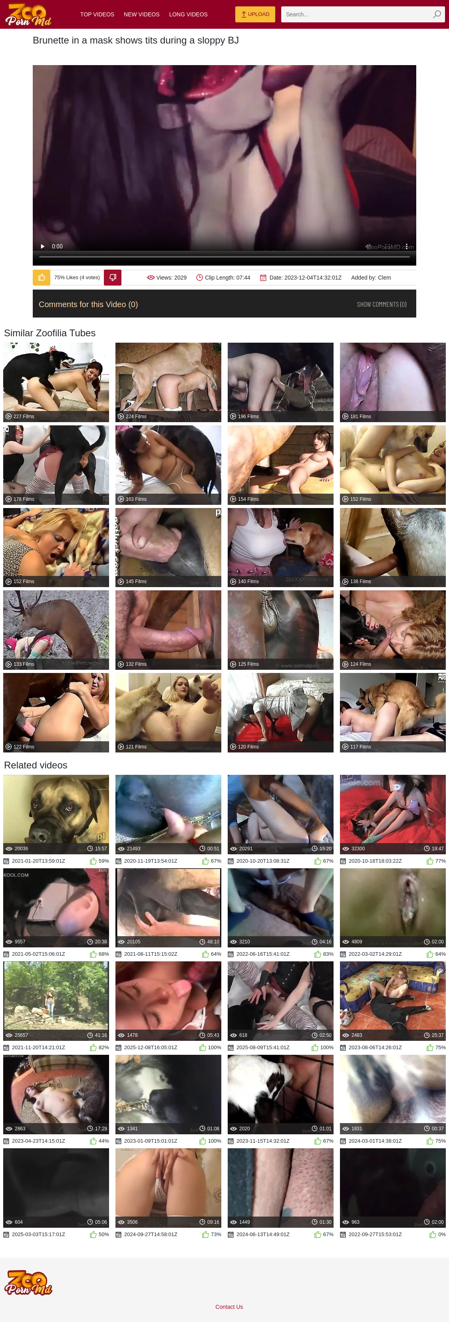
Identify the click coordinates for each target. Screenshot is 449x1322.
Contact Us (229, 1307)
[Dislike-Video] (112, 278)
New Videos (141, 14)
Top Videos (97, 14)
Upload (255, 15)
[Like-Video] (41, 278)
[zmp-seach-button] (437, 14)
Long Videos (188, 14)
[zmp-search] (363, 14)
